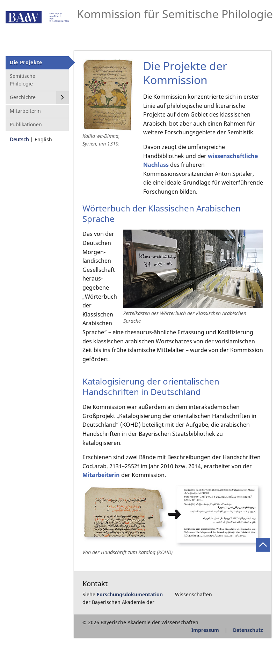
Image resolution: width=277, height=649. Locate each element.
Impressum (205, 630)
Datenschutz (248, 630)
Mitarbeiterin (101, 475)
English (43, 139)
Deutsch (19, 139)
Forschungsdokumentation (130, 594)
